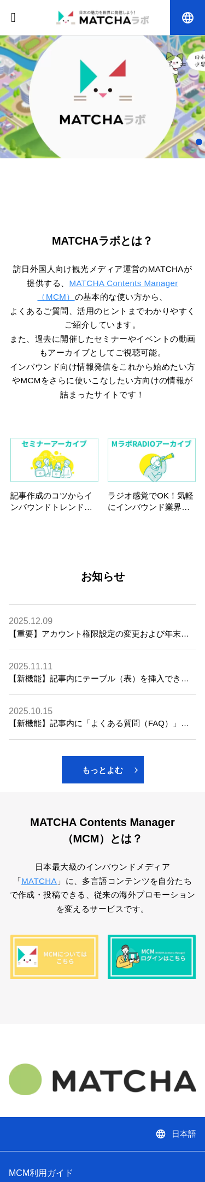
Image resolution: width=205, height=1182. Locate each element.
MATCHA (39, 881)
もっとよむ (110, 769)
